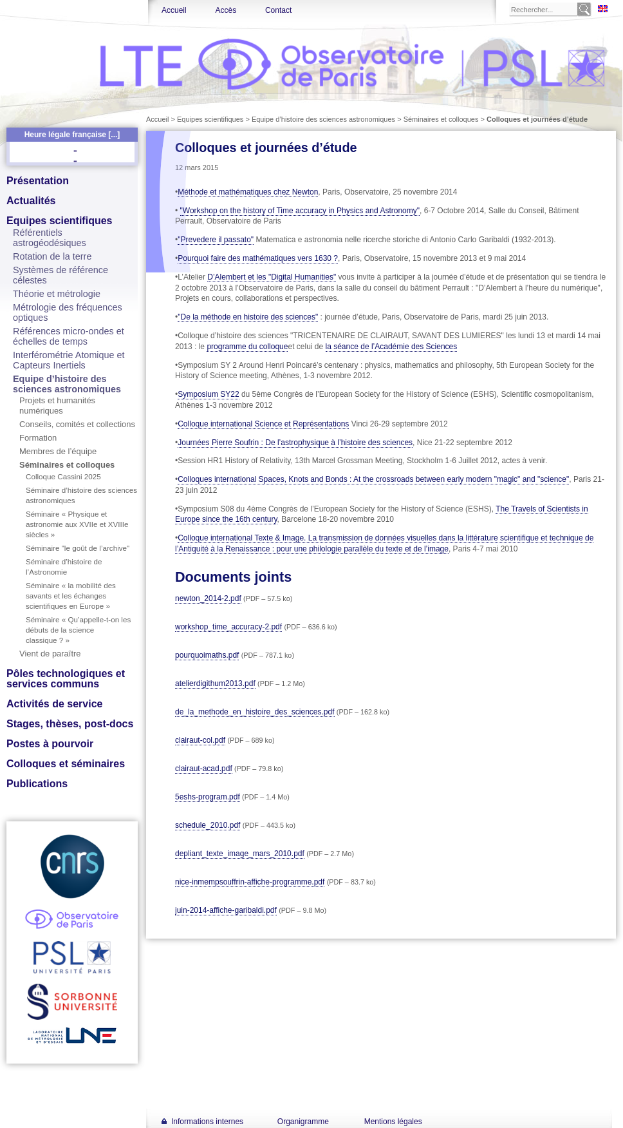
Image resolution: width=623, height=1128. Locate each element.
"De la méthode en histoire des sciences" (248, 316)
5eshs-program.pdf (207, 796)
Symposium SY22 (208, 394)
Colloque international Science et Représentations (263, 423)
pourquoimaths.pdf (207, 655)
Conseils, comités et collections (77, 424)
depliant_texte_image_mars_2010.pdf (239, 853)
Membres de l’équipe (58, 451)
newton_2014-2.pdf (208, 598)
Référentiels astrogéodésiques (49, 237)
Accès (225, 10)
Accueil (174, 10)
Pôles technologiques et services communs (65, 678)
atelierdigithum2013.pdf (215, 683)
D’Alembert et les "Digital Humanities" (271, 277)
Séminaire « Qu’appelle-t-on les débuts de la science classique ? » (78, 629)
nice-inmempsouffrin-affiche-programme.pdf (249, 881)
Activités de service (54, 703)
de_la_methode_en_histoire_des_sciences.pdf (255, 711)
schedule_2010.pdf (207, 825)
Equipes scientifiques (59, 220)
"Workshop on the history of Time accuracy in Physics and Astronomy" (300, 210)
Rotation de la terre (52, 256)
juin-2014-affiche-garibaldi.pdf (226, 910)
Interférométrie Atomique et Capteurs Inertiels (69, 360)
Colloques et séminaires (65, 763)
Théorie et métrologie (56, 294)
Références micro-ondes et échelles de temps (68, 336)
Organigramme (303, 1121)
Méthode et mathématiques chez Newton (248, 191)
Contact (278, 10)
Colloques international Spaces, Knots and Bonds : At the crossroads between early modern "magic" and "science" (373, 479)
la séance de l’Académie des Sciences (392, 346)
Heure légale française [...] (72, 134)
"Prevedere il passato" (216, 239)
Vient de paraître (50, 653)
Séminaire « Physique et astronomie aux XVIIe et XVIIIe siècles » (77, 524)
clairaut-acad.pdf (203, 768)
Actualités (30, 200)
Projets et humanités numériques (57, 406)
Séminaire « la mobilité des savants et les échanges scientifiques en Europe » (71, 595)
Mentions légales (393, 1121)
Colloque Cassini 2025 (63, 476)
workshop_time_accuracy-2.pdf (228, 626)
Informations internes (207, 1121)
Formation (38, 438)
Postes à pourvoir (49, 743)
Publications (37, 783)
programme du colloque (247, 346)
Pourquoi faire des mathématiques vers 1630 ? (258, 258)
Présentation (37, 180)
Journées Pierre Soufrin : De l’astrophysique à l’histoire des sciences (295, 442)
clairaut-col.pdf (200, 740)
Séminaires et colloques (67, 465)
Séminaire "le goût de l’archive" (77, 548)
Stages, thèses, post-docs (69, 723)
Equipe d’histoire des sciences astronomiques (67, 384)
